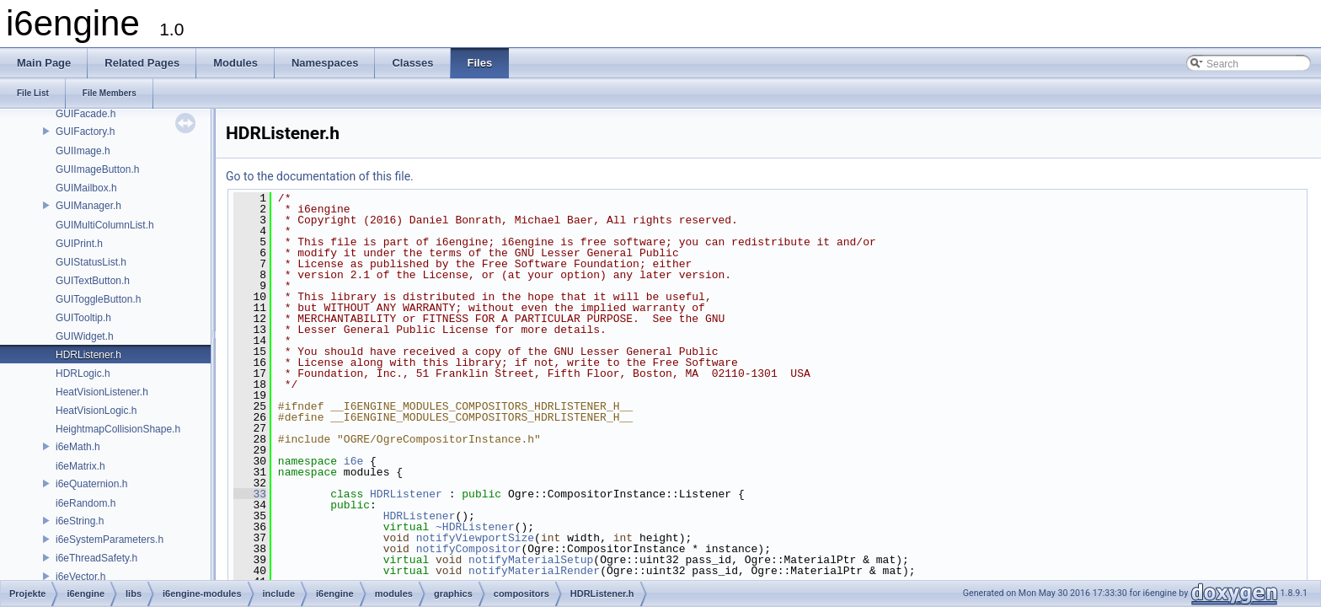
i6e (353, 461)
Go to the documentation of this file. (320, 176)
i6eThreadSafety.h (96, 558)
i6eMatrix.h (80, 466)
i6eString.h (80, 521)
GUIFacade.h (85, 114)
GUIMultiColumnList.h (105, 225)
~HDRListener (475, 526)
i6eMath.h (78, 447)
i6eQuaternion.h (91, 484)
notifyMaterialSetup (530, 559)
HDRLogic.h (83, 373)
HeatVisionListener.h (102, 392)
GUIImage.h (83, 151)
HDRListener (406, 494)
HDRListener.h (88, 355)
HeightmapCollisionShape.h (118, 429)
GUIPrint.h (79, 244)
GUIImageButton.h (97, 169)
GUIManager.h (88, 206)
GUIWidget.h (85, 336)
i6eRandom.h (85, 503)
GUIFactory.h (85, 131)
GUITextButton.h (93, 281)
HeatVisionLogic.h (96, 410)
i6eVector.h (80, 577)
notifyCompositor (468, 548)
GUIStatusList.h (91, 262)
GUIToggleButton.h (98, 299)
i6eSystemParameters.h (109, 539)
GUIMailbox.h (86, 188)
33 (249, 494)
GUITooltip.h (83, 318)
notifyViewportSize (475, 537)
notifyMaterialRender (534, 570)
